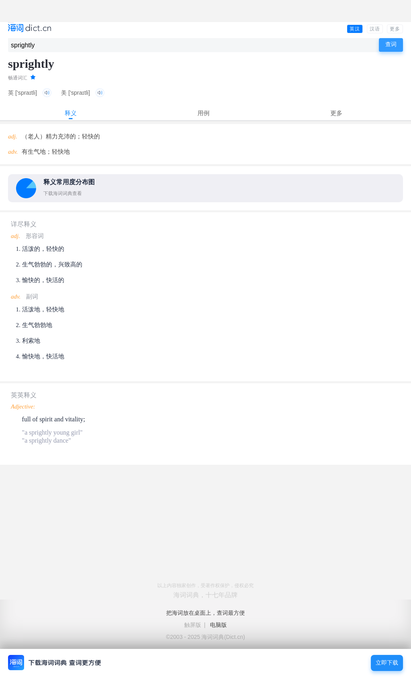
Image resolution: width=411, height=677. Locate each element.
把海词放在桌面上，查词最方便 (205, 613)
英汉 (355, 29)
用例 (203, 113)
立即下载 (387, 663)
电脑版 (218, 625)
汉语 (375, 29)
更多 (395, 29)
